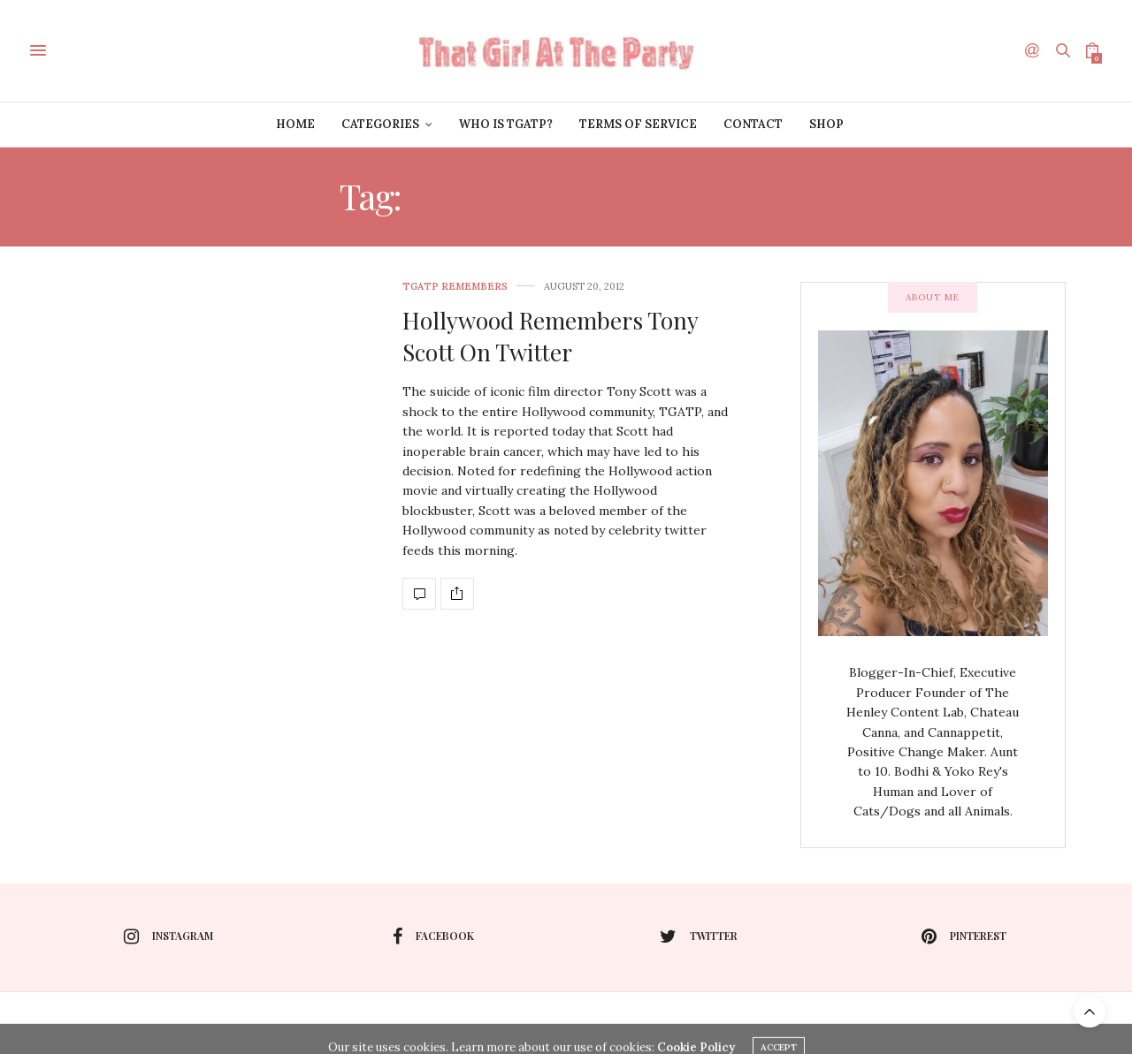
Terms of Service (638, 124)
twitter (699, 936)
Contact (753, 124)
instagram (168, 936)
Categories (380, 124)
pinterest (964, 936)
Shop (826, 124)
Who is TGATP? (506, 124)
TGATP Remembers (455, 287)
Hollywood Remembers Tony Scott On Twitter (550, 336)
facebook (433, 936)
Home (295, 124)
